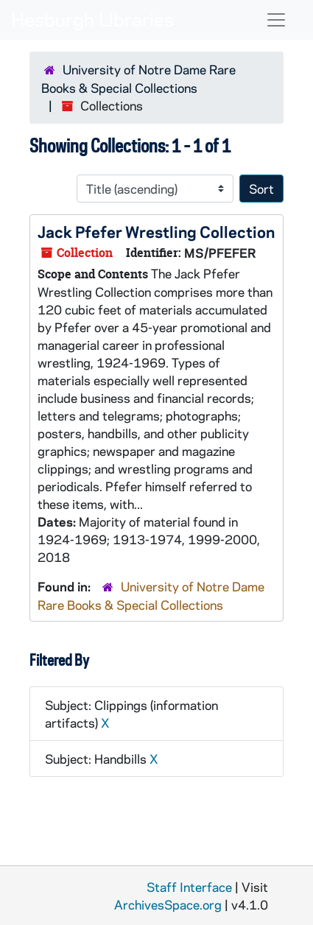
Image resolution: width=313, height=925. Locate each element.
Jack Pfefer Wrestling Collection (156, 231)
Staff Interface (189, 887)
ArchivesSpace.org (168, 904)
